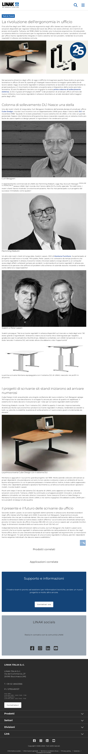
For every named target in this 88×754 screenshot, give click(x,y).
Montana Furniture (62, 256)
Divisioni (9, 727)
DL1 (80, 111)
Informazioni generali (30, 751)
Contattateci (13, 705)
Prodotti (9, 713)
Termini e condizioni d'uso (50, 751)
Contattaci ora (44, 604)
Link (6, 733)
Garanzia (77, 751)
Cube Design (7, 111)
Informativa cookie (14, 751)
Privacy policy (66, 751)
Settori (8, 720)
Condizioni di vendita (43, 752)
